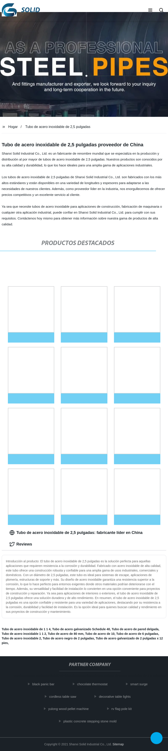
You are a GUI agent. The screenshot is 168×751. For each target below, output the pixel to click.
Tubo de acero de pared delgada (135, 629)
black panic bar (45, 684)
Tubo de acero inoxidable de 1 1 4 (26, 629)
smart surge (140, 684)
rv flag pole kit (123, 709)
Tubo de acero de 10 (99, 633)
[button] (150, 10)
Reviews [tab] (20, 544)
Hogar (13, 127)
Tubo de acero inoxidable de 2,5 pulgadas (57, 127)
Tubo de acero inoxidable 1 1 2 (24, 633)
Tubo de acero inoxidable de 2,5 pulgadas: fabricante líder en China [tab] (76, 532)
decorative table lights (116, 696)
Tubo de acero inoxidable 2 (21, 638)
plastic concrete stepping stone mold (91, 721)
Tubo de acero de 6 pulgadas (137, 633)
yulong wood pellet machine (70, 709)
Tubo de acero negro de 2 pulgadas (68, 638)
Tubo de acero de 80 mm (65, 633)
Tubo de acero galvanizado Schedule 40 (81, 629)
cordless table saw (64, 696)
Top (156, 738)
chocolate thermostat (94, 684)
